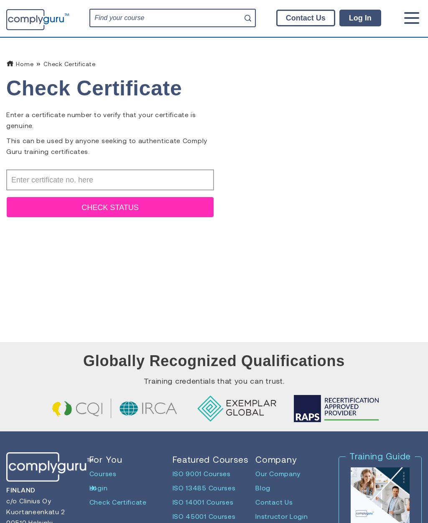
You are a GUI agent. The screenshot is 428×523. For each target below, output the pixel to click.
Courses (103, 473)
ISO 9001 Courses (202, 473)
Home (19, 63)
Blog (262, 488)
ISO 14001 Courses (203, 502)
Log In (360, 18)
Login (98, 488)
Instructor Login (281, 516)
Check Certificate (118, 502)
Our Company (278, 473)
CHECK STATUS (110, 207)
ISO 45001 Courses (204, 516)
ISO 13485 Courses (204, 488)
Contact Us (306, 18)
